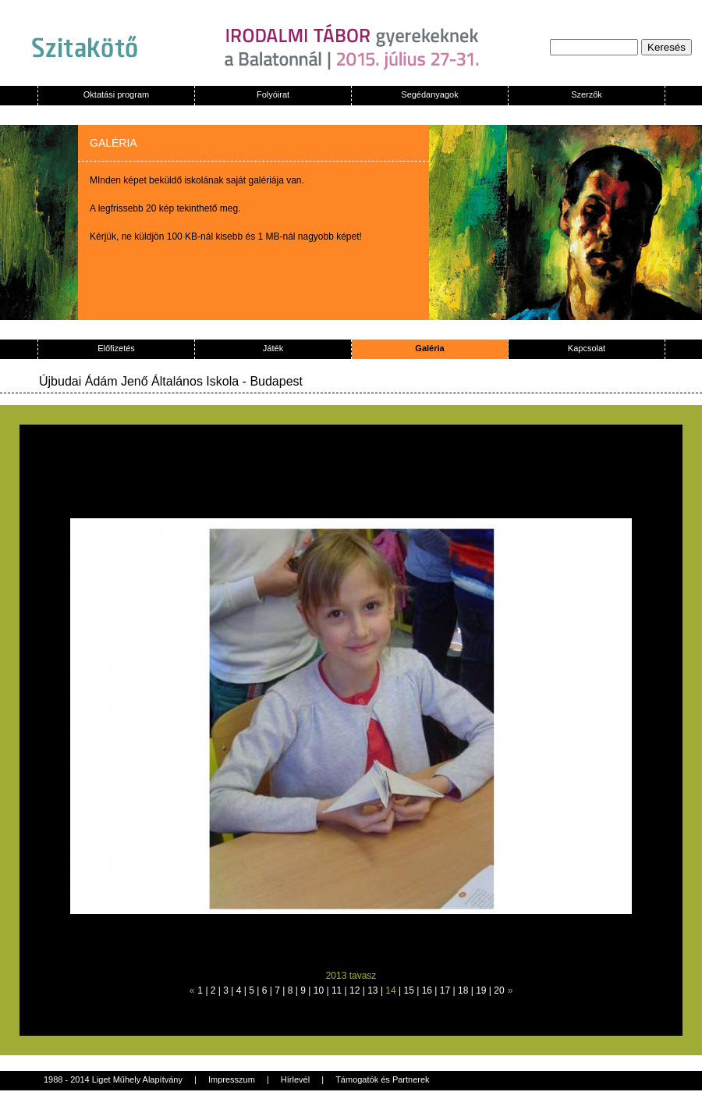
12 (354, 990)
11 (337, 990)
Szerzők (586, 94)
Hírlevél (295, 1079)
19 (481, 990)
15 (409, 990)
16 (427, 990)
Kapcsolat (586, 348)
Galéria (429, 348)
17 (445, 990)
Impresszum (231, 1079)
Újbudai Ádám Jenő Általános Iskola (139, 381)
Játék (273, 348)
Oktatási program (116, 94)
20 (499, 990)
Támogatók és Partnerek (382, 1079)
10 (319, 990)
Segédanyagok (429, 94)
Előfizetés (116, 348)
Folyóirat (273, 94)
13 (372, 990)
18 (463, 990)
